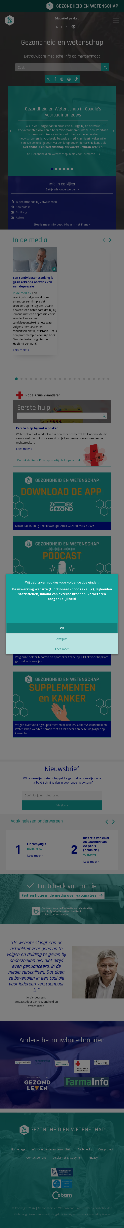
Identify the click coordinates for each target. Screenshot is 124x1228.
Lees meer (62, 649)
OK (62, 628)
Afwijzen (62, 639)
